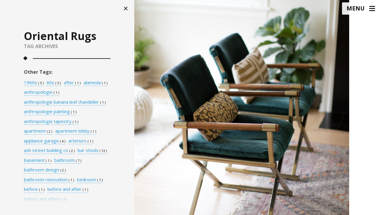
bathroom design (45, 170)
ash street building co (49, 150)
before (34, 189)
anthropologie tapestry (51, 121)
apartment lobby (75, 131)
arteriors (80, 141)
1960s (34, 82)
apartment (38, 131)
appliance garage (44, 141)
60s (54, 82)
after (72, 82)
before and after (67, 189)
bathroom (67, 160)
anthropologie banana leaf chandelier (65, 102)
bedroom (90, 179)
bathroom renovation (49, 179)
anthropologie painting (50, 111)
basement (37, 160)
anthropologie (41, 92)
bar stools (92, 150)
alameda (95, 82)
